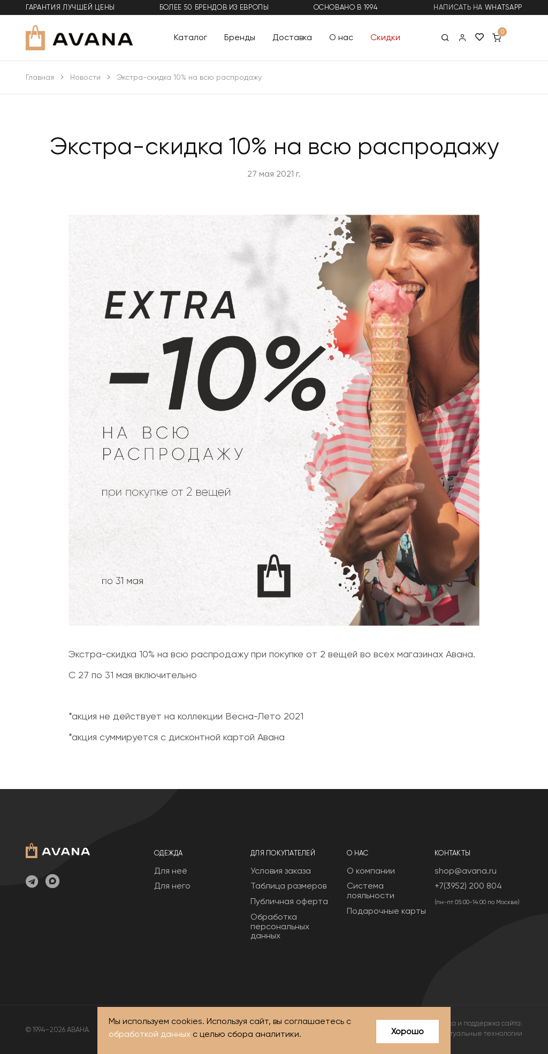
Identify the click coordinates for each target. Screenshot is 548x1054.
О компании (371, 871)
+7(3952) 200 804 (468, 886)
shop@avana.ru (466, 871)
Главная (40, 77)
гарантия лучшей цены (70, 7)
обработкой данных (150, 1034)
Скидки (385, 37)
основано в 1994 (346, 7)
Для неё (170, 871)
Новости (85, 77)
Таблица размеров (288, 886)
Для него (172, 886)
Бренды (239, 37)
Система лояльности (370, 890)
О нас (341, 37)
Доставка (292, 37)
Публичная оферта (289, 901)
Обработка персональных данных (279, 926)
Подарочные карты (386, 911)
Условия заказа (280, 871)
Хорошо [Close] (407, 1031)
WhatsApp (503, 7)
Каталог (190, 37)
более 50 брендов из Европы (214, 7)
